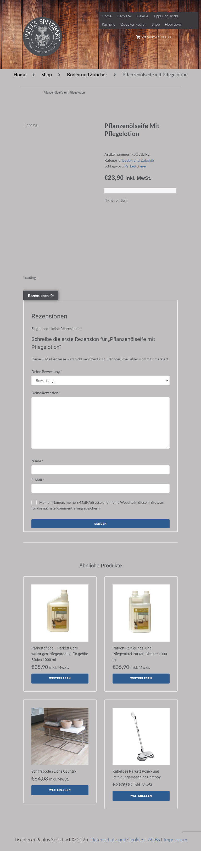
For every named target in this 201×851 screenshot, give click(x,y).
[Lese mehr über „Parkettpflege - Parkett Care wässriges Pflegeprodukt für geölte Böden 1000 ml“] (59, 679)
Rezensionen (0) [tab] (41, 295)
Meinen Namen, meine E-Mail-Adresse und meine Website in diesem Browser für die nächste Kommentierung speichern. (97, 505)
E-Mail (37, 480)
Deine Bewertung (46, 371)
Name (37, 461)
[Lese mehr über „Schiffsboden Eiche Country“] (59, 790)
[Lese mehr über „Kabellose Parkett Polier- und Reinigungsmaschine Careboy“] (141, 796)
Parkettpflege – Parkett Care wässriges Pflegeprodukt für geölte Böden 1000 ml (59, 654)
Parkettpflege (135, 166)
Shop (46, 74)
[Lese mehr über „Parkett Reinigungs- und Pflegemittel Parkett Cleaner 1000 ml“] (141, 679)
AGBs (154, 839)
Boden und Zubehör (87, 74)
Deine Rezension (46, 393)
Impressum (175, 839)
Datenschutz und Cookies (117, 839)
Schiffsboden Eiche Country (53, 771)
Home (20, 74)
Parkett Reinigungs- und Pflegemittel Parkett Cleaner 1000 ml (140, 654)
